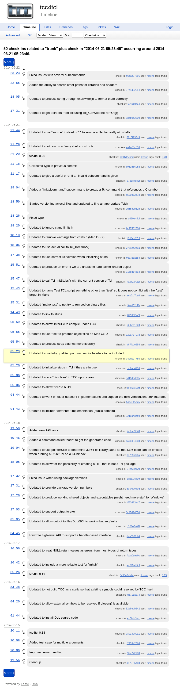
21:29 (15, 144)
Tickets (101, 27)
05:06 (15, 375)
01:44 (15, 615)
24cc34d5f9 (133, 468)
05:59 (15, 322)
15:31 (15, 302)
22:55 (15, 83)
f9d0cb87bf (134, 238)
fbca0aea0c (133, 555)
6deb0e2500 (133, 117)
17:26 (15, 495)
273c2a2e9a (133, 247)
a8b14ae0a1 (133, 633)
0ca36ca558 (133, 257)
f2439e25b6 (133, 643)
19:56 (15, 660)
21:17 (15, 174)
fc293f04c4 (134, 104)
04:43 (15, 409)
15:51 (15, 265)
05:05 (15, 519)
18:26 (15, 216)
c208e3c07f (133, 526)
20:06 (15, 650)
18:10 (15, 235)
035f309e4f (133, 388)
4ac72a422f (133, 281)
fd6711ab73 (133, 594)
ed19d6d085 (133, 378)
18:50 (15, 201)
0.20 (164, 157)
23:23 (15, 73)
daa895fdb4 (133, 536)
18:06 (15, 245)
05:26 (15, 572)
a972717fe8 (133, 663)
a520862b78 (133, 194)
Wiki (117, 27)
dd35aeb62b (133, 208)
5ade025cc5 (133, 402)
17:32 (15, 476)
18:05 (15, 97)
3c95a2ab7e (127, 575)
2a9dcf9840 (133, 431)
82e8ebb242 (133, 608)
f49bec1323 (133, 325)
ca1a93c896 (133, 147)
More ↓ (9, 673)
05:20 (15, 365)
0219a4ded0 (133, 415)
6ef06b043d (133, 488)
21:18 (15, 164)
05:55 (15, 332)
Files (47, 27)
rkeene (150, 75)
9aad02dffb (133, 305)
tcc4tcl (49, 7)
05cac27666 (133, 75)
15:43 (15, 288)
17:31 (15, 111)
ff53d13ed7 (133, 502)
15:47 (15, 278)
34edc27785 (133, 358)
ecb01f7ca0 (133, 295)
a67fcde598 (133, 344)
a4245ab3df (133, 565)
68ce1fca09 (133, 478)
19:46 (15, 438)
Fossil (25, 684)
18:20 (15, 225)
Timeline (29, 27)
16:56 (15, 548)
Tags (84, 27)
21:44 (15, 130)
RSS (35, 684)
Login (169, 27)
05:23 (15, 351)
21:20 (15, 154)
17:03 (15, 509)
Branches (66, 27)
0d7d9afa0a (133, 455)
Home (11, 27)
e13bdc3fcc (133, 618)
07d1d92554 (133, 89)
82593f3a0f (133, 315)
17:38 (15, 255)
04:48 (15, 587)
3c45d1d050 (133, 512)
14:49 (15, 312)
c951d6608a (133, 166)
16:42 (15, 562)
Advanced (13, 35)
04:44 (15, 395)
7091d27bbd (127, 157)
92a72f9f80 (133, 653)
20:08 (15, 640)
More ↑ (9, 62)
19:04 (15, 187)
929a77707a (133, 334)
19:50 (15, 428)
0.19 (164, 575)
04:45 (15, 533)
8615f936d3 (133, 137)
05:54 (15, 342)
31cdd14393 (133, 271)
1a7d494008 (133, 441)
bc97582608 (133, 228)
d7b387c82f (133, 180)
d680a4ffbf (134, 218)
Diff (30, 35)
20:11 (15, 630)
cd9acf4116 (133, 368)
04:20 (15, 601)
